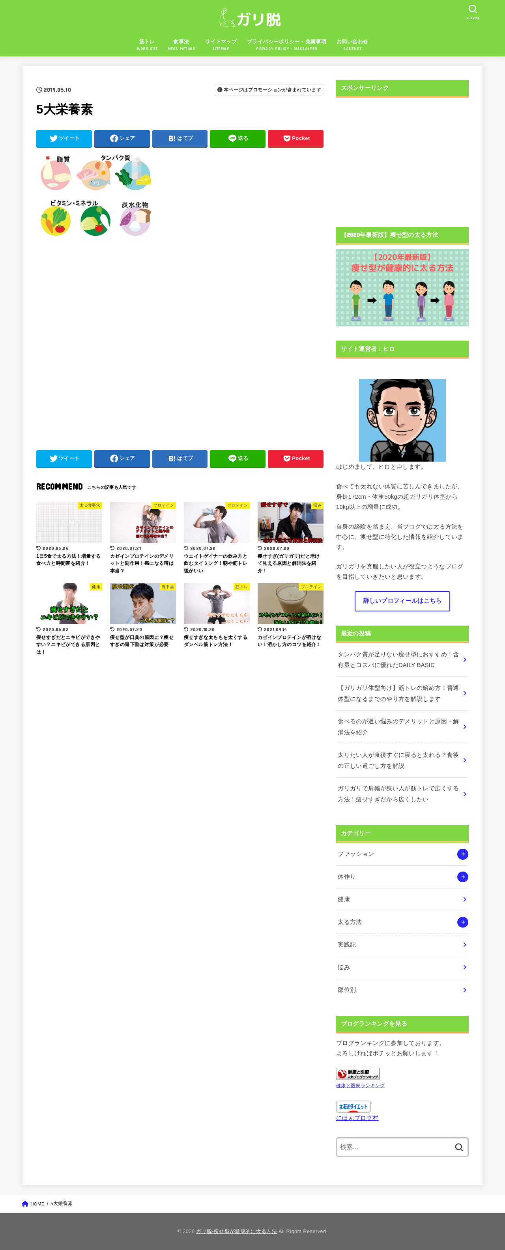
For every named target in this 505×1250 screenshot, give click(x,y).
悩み (344, 967)
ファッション (356, 854)
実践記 (347, 944)
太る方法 (350, 922)
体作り (347, 877)
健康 (344, 899)
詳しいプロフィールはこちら (402, 601)
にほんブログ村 (357, 1118)
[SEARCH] (472, 12)
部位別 (347, 990)
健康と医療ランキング (360, 1085)
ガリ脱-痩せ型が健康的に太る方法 (236, 1231)
